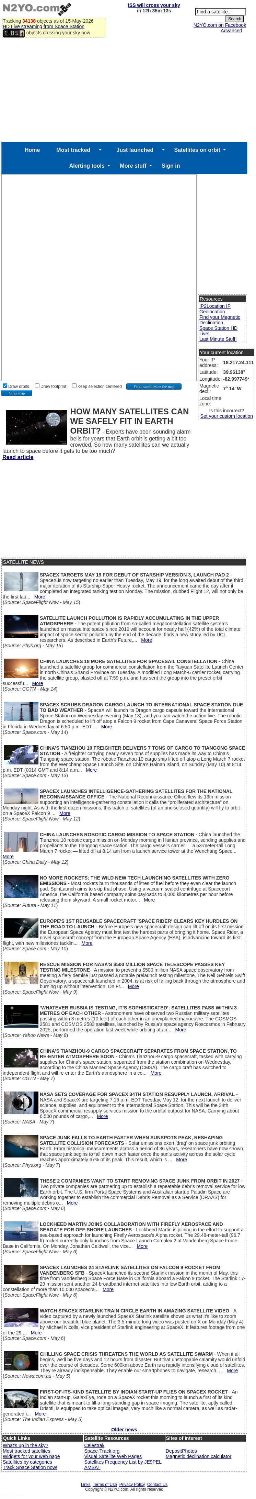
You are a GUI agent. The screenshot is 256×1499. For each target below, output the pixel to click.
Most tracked (73, 150)
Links (86, 1484)
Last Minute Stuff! (218, 339)
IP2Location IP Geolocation (215, 308)
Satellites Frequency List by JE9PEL (123, 1462)
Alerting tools (87, 166)
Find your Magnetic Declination (219, 319)
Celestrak (94, 1445)
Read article (18, 457)
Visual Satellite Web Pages (113, 1456)
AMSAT (92, 1467)
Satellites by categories (27, 1462)
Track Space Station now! (30, 1467)
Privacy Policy (132, 1484)
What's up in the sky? (25, 1445)
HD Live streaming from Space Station (43, 26)
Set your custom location (226, 416)
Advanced (231, 30)
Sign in (171, 166)
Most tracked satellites (26, 1451)
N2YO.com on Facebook (220, 25)
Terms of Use (105, 1484)
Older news (124, 1429)
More (39, 597)
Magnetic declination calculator (198, 1456)
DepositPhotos (181, 1451)
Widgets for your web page (31, 1456)
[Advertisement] (124, 90)
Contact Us (157, 1484)
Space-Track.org (101, 1451)
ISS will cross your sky (154, 5)
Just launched (135, 150)
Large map (17, 393)
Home (32, 150)
